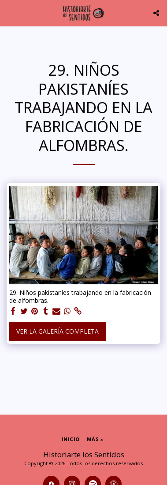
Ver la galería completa (57, 331)
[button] (9, 13)
